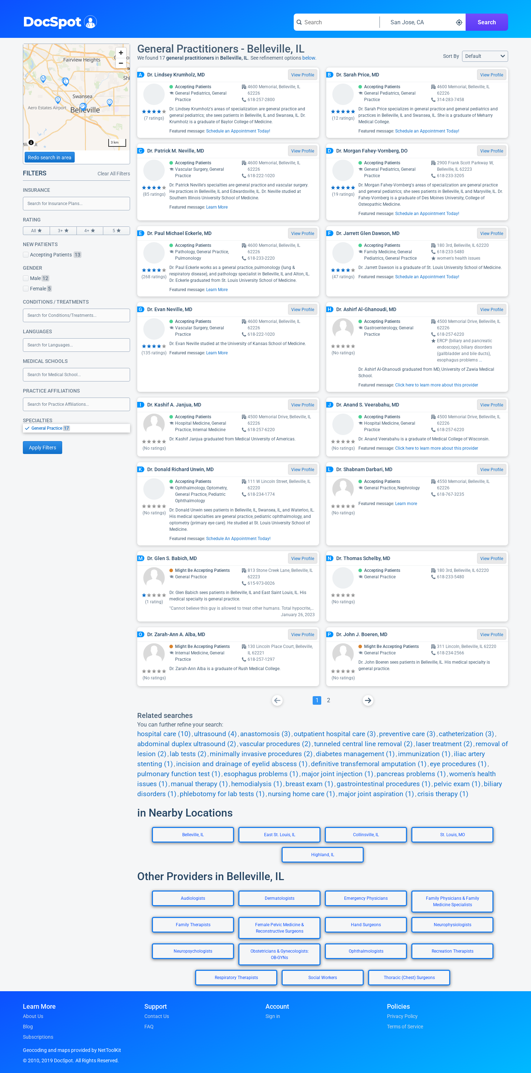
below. (309, 58)
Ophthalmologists (366, 951)
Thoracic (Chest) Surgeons (409, 977)
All (36, 231)
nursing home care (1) (301, 794)
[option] (80, 428)
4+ (90, 231)
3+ (63, 231)
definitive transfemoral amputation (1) (369, 764)
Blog (28, 1026)
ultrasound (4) (215, 734)
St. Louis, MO (452, 834)
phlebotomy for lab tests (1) (222, 794)
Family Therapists (193, 924)
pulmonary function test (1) (178, 774)
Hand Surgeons (366, 924)
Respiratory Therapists (236, 977)
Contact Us (156, 1016)
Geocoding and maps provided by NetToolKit (72, 1050)
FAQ (149, 1026)
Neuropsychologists (193, 951)
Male (36, 278)
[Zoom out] (121, 63)
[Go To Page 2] (328, 700)
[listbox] (76, 428)
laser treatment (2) (444, 744)
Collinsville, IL (366, 834)
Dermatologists (279, 898)
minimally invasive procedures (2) (261, 754)
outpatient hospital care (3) (335, 734)
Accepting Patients (52, 254)
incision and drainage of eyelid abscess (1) (242, 764)
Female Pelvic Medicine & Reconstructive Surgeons (279, 928)
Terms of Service (405, 1026)
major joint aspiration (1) (376, 794)
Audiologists (193, 898)
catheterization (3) (466, 734)
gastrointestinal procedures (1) (384, 784)
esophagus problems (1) (261, 774)
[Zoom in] (121, 53)
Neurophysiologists (452, 924)
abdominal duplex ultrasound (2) (186, 744)
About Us (33, 1016)
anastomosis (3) (265, 734)
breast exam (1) (309, 784)
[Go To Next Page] (368, 700)
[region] (76, 97)
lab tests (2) (188, 754)
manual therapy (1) (199, 784)
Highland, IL (322, 854)
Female (37, 288)
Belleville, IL (193, 834)
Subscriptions (38, 1037)
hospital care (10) (164, 734)
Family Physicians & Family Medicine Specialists (452, 901)
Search (487, 22)
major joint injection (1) (337, 774)
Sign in (273, 1016)
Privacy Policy (402, 1016)
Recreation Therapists (452, 951)
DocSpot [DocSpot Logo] (58, 21)
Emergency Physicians (366, 898)
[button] (485, 56)
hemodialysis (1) (256, 784)
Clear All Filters (114, 173)
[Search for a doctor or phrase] (336, 22)
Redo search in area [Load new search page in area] (49, 157)
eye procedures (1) (458, 764)
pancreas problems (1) (411, 774)
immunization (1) (424, 754)
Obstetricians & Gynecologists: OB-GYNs (279, 954)
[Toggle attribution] (31, 142)
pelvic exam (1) (457, 784)
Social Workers (322, 977)
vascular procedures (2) (275, 744)
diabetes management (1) (355, 754)
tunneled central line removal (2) (363, 744)
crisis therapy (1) (442, 794)
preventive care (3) (407, 734)
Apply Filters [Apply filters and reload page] (42, 447)
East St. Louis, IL (279, 834)
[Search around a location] (423, 22)
